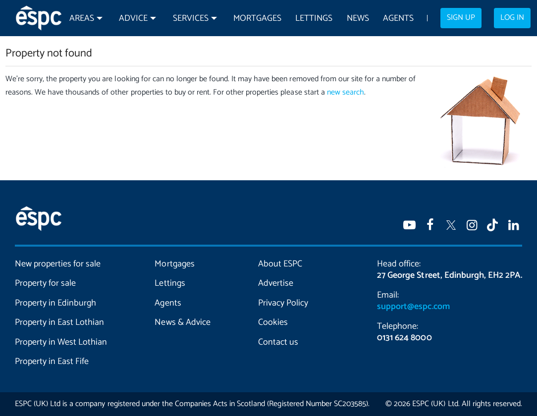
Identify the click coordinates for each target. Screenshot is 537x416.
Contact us (278, 342)
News (358, 18)
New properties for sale (58, 264)
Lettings (313, 18)
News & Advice (182, 322)
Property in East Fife (52, 361)
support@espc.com (413, 306)
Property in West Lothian (61, 342)
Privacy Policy (283, 303)
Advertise (275, 283)
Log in (512, 17)
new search (345, 92)
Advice (133, 18)
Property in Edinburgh (55, 303)
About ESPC (280, 264)
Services (191, 18)
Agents (398, 18)
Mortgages (257, 18)
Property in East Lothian (59, 322)
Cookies (273, 322)
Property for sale (45, 283)
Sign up (461, 17)
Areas (81, 18)
